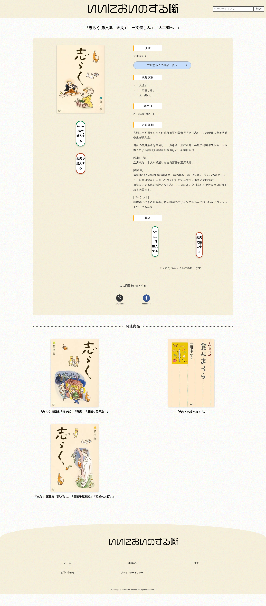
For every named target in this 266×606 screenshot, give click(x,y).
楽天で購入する (208, 231)
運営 (196, 462)
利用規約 (132, 462)
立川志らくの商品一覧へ (162, 65)
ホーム (67, 462)
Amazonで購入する (158, 231)
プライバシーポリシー (132, 472)
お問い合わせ (67, 472)
